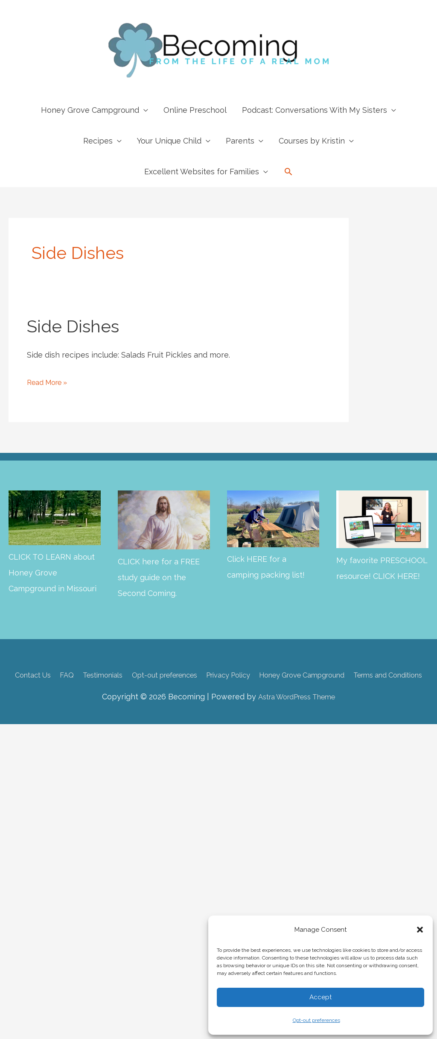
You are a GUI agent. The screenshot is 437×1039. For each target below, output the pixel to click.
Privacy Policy (271, 674)
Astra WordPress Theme (296, 710)
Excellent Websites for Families (201, 171)
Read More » (50, 382)
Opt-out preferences (316, 1020)
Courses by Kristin (312, 140)
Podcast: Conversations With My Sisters (314, 110)
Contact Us (48, 674)
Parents (240, 140)
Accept (320, 997)
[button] (420, 929)
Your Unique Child (169, 140)
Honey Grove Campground (90, 110)
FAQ (86, 674)
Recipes (98, 140)
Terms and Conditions (220, 688)
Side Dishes (73, 326)
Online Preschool (195, 110)
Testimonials (127, 674)
